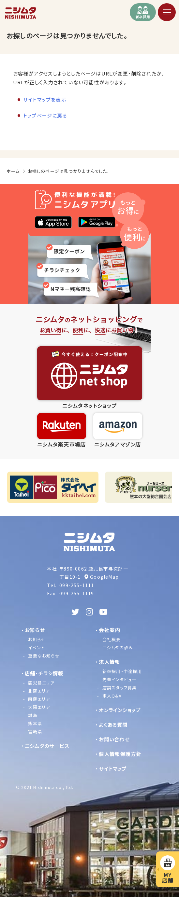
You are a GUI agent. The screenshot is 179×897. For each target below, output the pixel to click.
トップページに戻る (45, 115)
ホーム (13, 171)
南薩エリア (39, 699)
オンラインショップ (120, 710)
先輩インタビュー (119, 679)
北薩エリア (39, 691)
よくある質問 (113, 724)
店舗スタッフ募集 (119, 687)
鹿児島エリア (41, 683)
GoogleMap (104, 576)
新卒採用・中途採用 (122, 671)
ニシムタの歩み (117, 647)
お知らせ (37, 639)
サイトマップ (113, 768)
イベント (36, 647)
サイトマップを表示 (45, 99)
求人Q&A (112, 696)
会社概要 (111, 639)
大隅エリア (39, 707)
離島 (32, 715)
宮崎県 (35, 731)
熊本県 (35, 723)
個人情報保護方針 (120, 754)
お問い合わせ (114, 739)
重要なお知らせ (43, 656)
